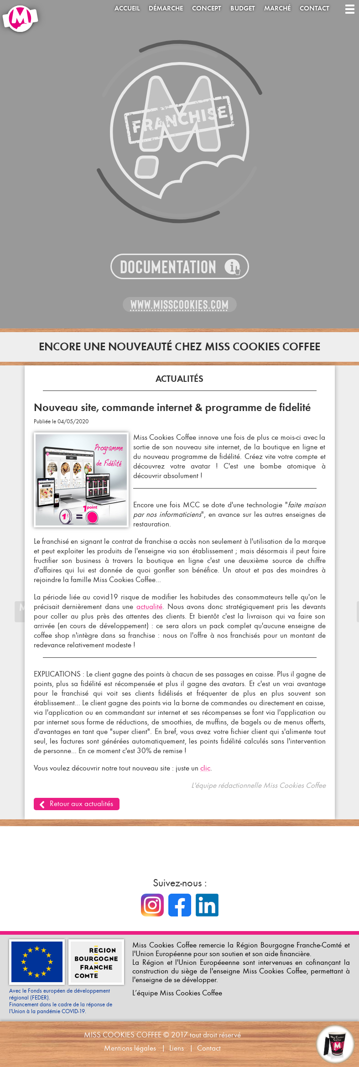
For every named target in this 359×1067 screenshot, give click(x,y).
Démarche (166, 8)
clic (205, 768)
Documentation (168, 267)
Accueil (127, 8)
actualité (149, 606)
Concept (206, 8)
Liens (176, 1048)
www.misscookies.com (179, 305)
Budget (242, 8)
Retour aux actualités (81, 803)
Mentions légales (130, 1048)
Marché (277, 8)
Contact (314, 8)
